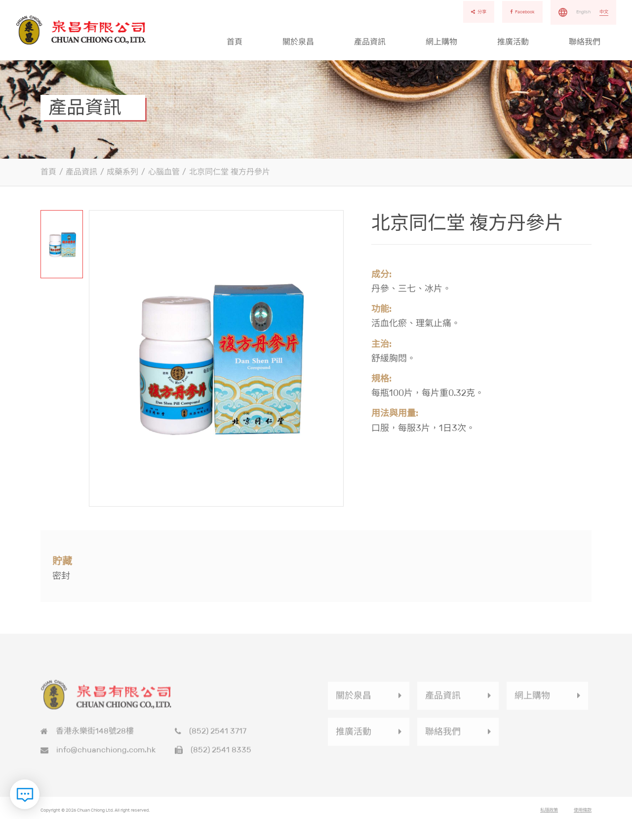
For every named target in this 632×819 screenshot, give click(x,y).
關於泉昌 (298, 41)
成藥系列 (122, 171)
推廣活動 (513, 41)
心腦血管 (164, 171)
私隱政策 (549, 812)
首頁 (234, 41)
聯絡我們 (584, 41)
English (583, 12)
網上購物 (441, 41)
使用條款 (583, 812)
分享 (478, 12)
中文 (603, 12)
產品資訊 (370, 41)
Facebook (522, 12)
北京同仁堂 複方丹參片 (229, 171)
